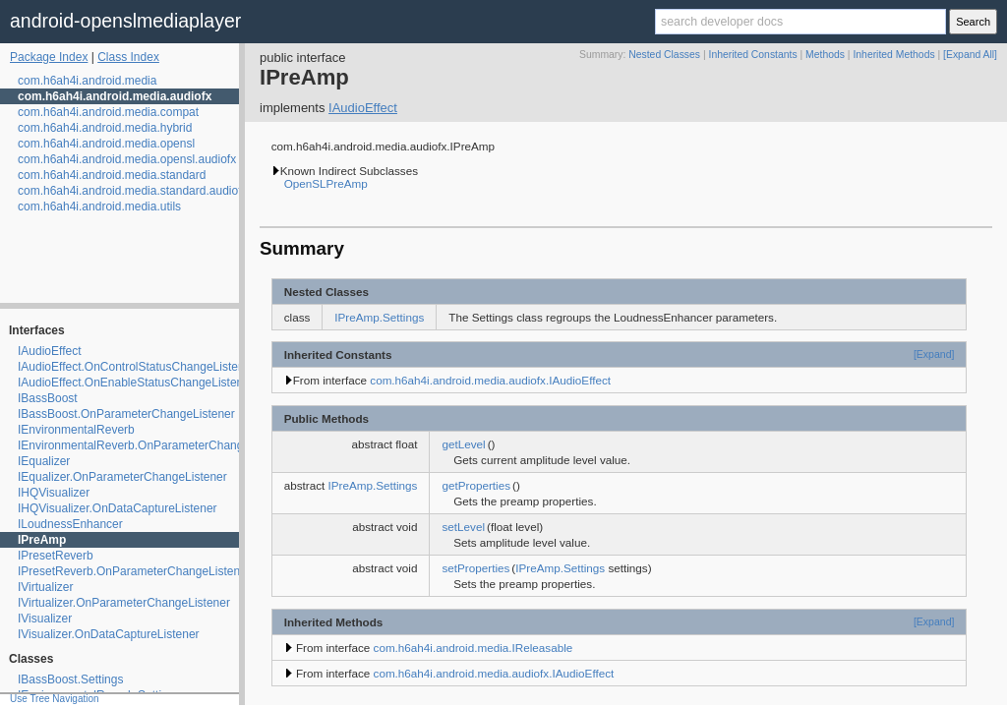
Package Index (49, 57)
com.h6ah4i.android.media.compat (108, 112)
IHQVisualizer (53, 493)
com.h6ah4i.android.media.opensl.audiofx (127, 159)
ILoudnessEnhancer (70, 524)
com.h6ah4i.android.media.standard (112, 175)
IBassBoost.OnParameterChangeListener (126, 414)
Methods (825, 54)
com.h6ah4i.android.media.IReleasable (473, 647)
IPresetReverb (55, 555)
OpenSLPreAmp (326, 183)
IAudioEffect (50, 351)
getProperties (476, 485)
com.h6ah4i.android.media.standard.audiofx (132, 191)
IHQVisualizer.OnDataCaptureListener (117, 508)
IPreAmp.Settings (379, 317)
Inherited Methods (893, 54)
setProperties (475, 567)
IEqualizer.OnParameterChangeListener (122, 477)
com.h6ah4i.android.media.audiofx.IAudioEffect (490, 380)
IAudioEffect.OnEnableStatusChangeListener (136, 382)
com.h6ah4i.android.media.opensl (106, 143)
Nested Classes (664, 54)
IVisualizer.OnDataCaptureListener (109, 634)
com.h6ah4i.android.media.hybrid (105, 128)
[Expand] (934, 354)
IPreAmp (42, 540)
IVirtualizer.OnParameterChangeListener (124, 603)
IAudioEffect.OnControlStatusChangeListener (136, 367)
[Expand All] (970, 54)
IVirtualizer (45, 587)
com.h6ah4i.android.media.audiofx (114, 96)
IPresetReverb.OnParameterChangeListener (134, 571)
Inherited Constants (753, 54)
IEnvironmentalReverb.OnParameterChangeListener (155, 445)
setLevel (463, 526)
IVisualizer (45, 618)
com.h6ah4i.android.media (87, 81)
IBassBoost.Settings (70, 679)
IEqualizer (44, 461)
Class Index (128, 57)
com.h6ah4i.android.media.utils (99, 206)
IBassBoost (48, 398)
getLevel (463, 444)
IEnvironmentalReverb (76, 430)
